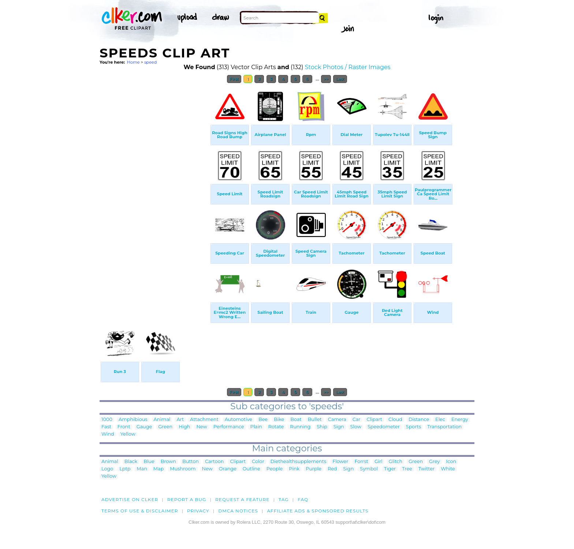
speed (150, 62)
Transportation (444, 427)
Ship (322, 427)
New (201, 427)
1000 (106, 419)
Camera (337, 419)
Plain (256, 427)
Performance (228, 427)
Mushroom (182, 469)
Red (332, 469)
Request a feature (242, 499)
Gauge (144, 427)
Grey (434, 461)
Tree (407, 469)
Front (124, 427)
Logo (107, 469)
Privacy (198, 511)
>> (326, 79)
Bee (263, 419)
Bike (279, 419)
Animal (162, 419)
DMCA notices (238, 511)
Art (180, 419)
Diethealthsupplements (299, 461)
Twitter (426, 469)
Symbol (369, 469)
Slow (355, 427)
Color (258, 461)
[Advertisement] (154, 197)
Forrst (361, 461)
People (274, 469)
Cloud (395, 419)
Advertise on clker (129, 499)
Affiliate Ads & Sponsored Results (317, 511)
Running (300, 427)
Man (142, 469)
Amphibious (133, 419)
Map (158, 469)
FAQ (303, 499)
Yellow (127, 434)
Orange (227, 469)
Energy (459, 419)
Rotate (276, 427)
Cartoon (214, 461)
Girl (378, 461)
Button (190, 461)
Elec (440, 419)
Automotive (238, 419)
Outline (251, 469)
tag (283, 499)
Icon (451, 461)
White (448, 469)
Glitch (395, 461)
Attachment (204, 419)
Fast (106, 427)
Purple (313, 469)
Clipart (374, 419)
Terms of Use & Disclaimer (139, 511)
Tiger (390, 469)
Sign (338, 427)
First (234, 79)
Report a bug (186, 499)
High (184, 427)
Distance (419, 419)
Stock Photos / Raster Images (348, 67)
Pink (294, 469)
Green (165, 427)
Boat (295, 419)
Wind (107, 434)
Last (340, 79)
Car (357, 419)
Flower (340, 461)
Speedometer (384, 427)
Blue (149, 461)
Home (133, 62)
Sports (413, 427)
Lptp (124, 469)
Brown (168, 461)
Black (130, 461)
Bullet (315, 419)
